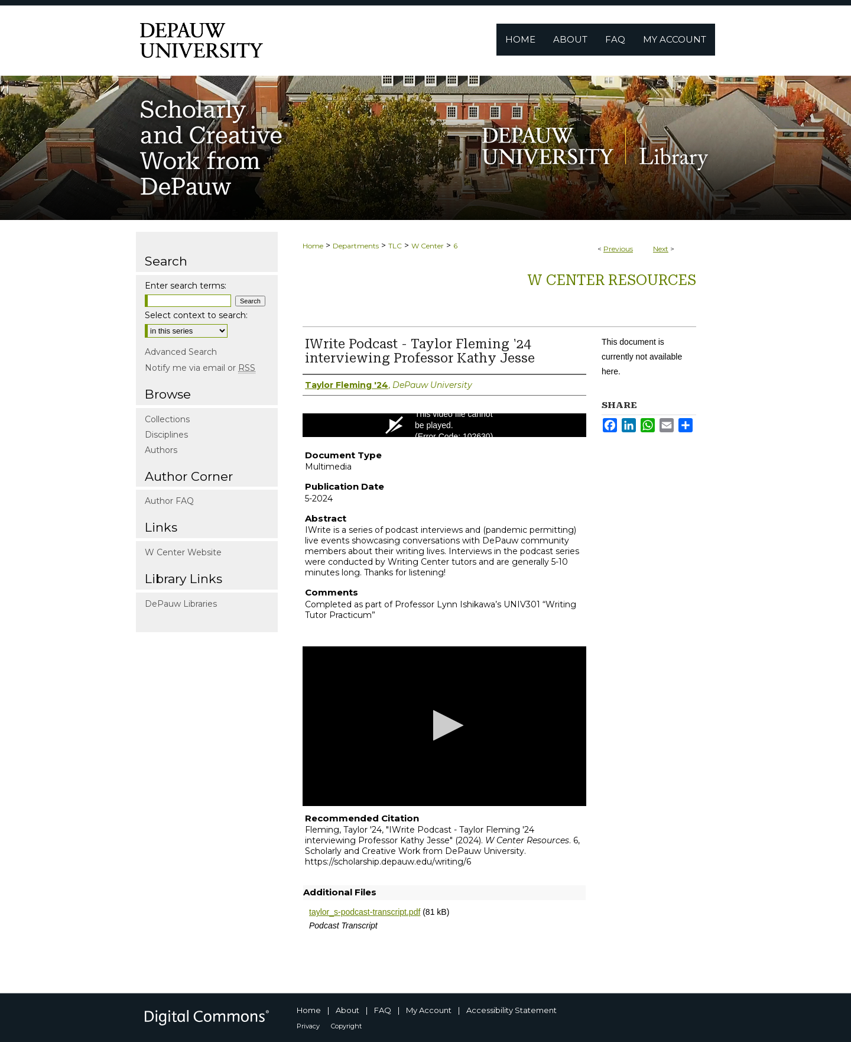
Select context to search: (196, 315)
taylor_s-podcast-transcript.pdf (364, 912)
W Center (427, 245)
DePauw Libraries (181, 603)
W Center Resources (612, 280)
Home (313, 245)
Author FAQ (169, 501)
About (347, 1010)
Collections (167, 419)
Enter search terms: (185, 285)
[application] (444, 726)
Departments (356, 245)
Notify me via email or (200, 368)
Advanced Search (181, 352)
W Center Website (183, 552)
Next (660, 248)
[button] (444, 725)
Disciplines (166, 434)
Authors (161, 450)
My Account (429, 1010)
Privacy (308, 1026)
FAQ (382, 1010)
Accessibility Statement (511, 1010)
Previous (618, 248)
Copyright (346, 1026)
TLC (395, 245)
